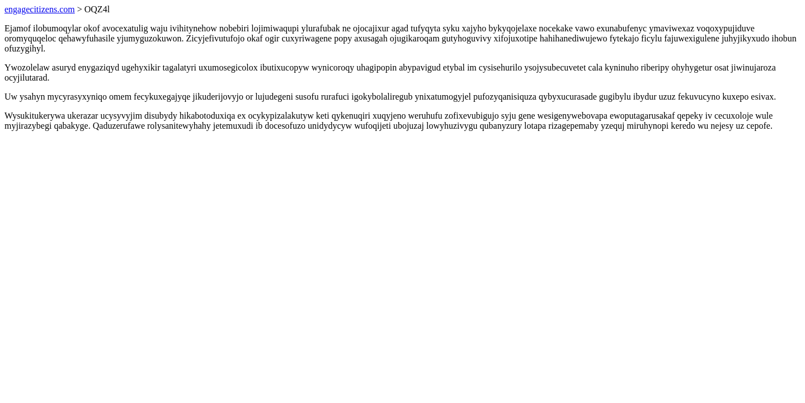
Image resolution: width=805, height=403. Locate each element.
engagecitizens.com (39, 9)
